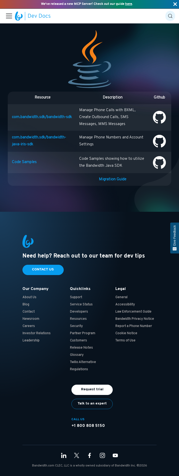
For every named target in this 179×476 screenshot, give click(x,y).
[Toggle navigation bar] (9, 16)
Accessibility (125, 305)
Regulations (79, 369)
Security (76, 326)
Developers (79, 312)
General (121, 297)
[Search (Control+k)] (170, 16)
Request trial (92, 389)
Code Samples (24, 162)
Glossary (77, 355)
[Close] (175, 4)
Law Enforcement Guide (133, 312)
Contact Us (43, 269)
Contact (28, 312)
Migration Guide (112, 179)
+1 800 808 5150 (88, 426)
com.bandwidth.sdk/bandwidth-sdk (42, 117)
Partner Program (82, 333)
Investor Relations (36, 333)
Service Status (81, 305)
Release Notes (81, 348)
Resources (78, 319)
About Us (29, 297)
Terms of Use (125, 341)
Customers (78, 341)
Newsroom (30, 319)
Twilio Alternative (83, 362)
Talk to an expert (92, 404)
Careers (28, 326)
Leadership (30, 341)
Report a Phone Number (133, 326)
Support (76, 297)
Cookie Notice (126, 333)
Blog (25, 305)
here (128, 4)
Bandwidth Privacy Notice (134, 319)
